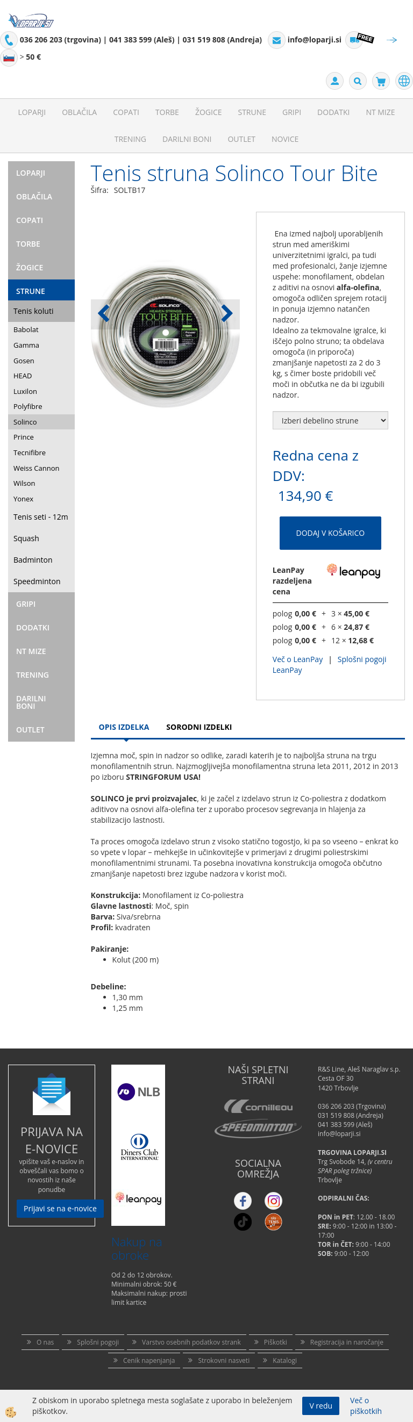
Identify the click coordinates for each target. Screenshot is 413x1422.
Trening (130, 139)
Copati (126, 112)
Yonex (23, 499)
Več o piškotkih (366, 1405)
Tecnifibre (29, 452)
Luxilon (25, 391)
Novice (285, 139)
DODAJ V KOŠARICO (330, 533)
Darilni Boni (186, 139)
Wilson (24, 483)
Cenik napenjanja (149, 1360)
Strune (252, 112)
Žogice (208, 112)
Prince (23, 437)
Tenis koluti (33, 311)
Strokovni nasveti (224, 1360)
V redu (320, 1406)
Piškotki (275, 1342)
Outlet (241, 139)
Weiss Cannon (36, 468)
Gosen (23, 360)
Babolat (26, 329)
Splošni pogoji (98, 1342)
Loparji (32, 112)
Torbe (167, 112)
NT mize (380, 112)
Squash (26, 538)
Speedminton (37, 581)
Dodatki (333, 112)
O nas (45, 1342)
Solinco (25, 422)
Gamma (26, 345)
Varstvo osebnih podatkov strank (191, 1342)
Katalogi (285, 1360)
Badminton (32, 560)
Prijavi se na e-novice (60, 1208)
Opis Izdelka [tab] (124, 727)
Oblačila (79, 112)
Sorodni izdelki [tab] (199, 727)
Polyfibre (27, 406)
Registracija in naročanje (346, 1342)
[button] (226, 314)
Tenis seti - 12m (40, 517)
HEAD (22, 375)
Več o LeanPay (298, 659)
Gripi (291, 112)
